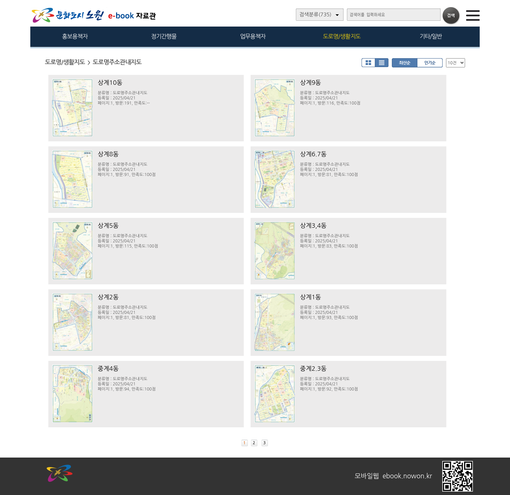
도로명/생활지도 (342, 36)
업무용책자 (253, 36)
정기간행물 (164, 36)
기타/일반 (430, 36)
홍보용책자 (74, 36)
